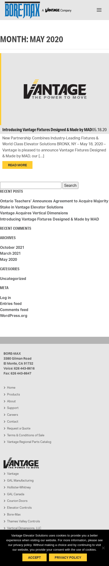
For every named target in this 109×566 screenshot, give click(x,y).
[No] (103, 547)
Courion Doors (17, 501)
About (11, 401)
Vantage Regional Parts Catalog (29, 442)
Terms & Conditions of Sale (25, 435)
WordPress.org (13, 315)
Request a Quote (18, 428)
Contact (12, 421)
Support (13, 408)
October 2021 (12, 247)
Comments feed (14, 309)
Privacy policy (68, 557)
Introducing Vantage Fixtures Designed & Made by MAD (47, 129)
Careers (12, 414)
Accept (34, 557)
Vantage (13, 473)
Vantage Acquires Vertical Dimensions (34, 213)
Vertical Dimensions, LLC (24, 528)
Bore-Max (14, 514)
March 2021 (10, 253)
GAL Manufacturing (20, 480)
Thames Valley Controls (23, 521)
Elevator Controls (19, 507)
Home (11, 387)
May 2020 (8, 259)
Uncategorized (13, 278)
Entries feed (11, 303)
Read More (17, 165)
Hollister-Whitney (19, 487)
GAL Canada (15, 494)
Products (13, 394)
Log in (5, 297)
